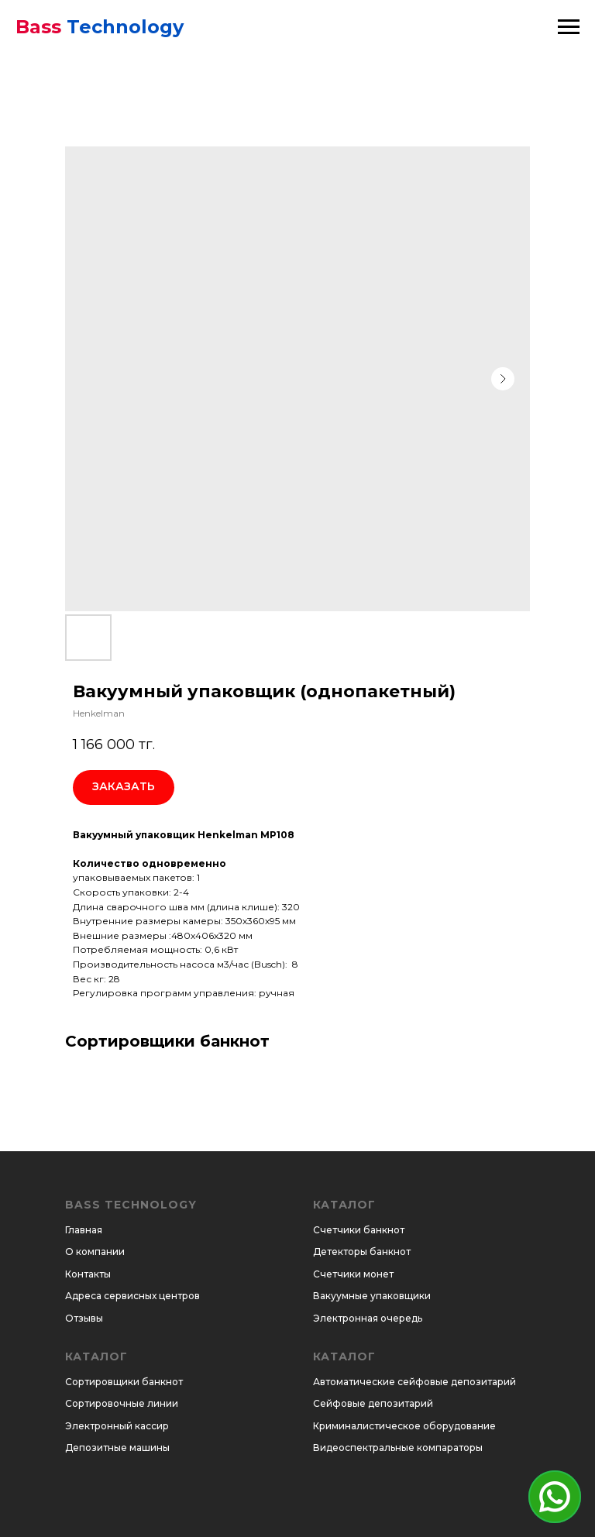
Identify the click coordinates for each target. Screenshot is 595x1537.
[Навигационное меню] (569, 27)
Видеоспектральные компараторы (398, 1447)
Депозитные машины (117, 1447)
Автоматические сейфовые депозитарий (414, 1381)
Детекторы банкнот (362, 1251)
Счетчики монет (353, 1274)
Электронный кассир (117, 1426)
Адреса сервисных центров (132, 1295)
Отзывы (84, 1318)
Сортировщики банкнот (124, 1381)
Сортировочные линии (121, 1403)
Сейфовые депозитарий (373, 1403)
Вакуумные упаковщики (372, 1295)
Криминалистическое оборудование (404, 1426)
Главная (83, 1230)
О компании (95, 1251)
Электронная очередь (367, 1318)
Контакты (88, 1274)
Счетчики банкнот (358, 1230)
